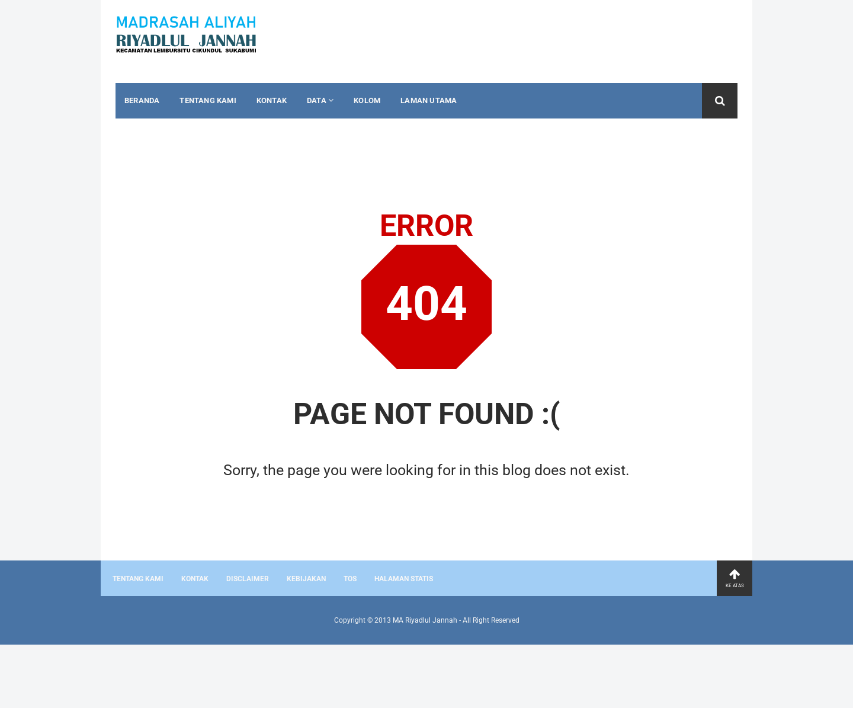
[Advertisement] (95, 674)
